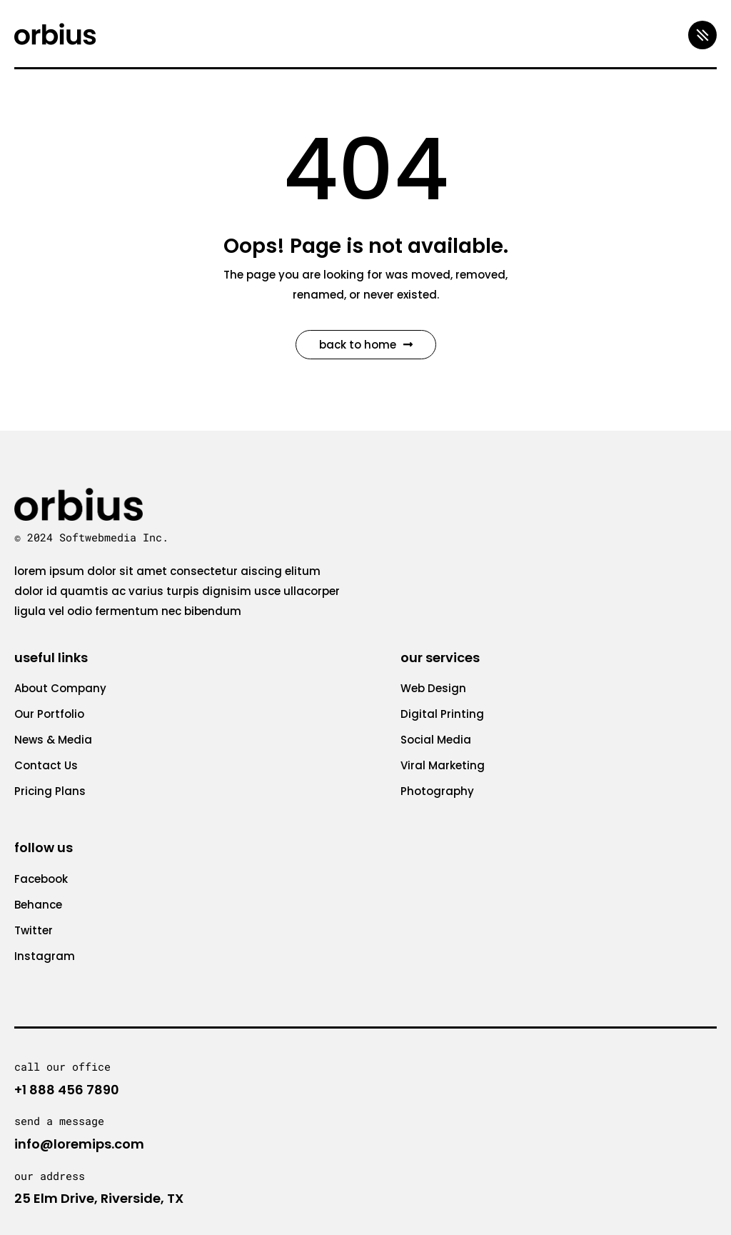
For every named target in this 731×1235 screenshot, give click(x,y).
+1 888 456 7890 (66, 1090)
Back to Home (366, 344)
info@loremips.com (79, 1144)
